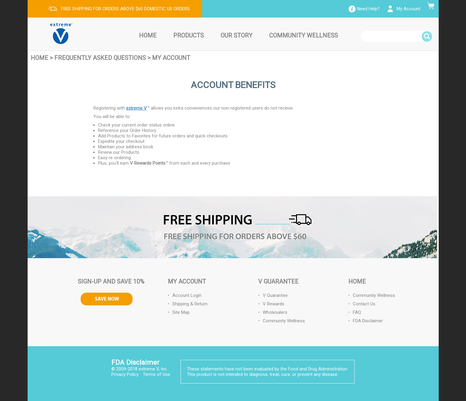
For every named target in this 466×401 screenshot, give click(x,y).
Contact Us (364, 304)
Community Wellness (303, 35)
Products (188, 35)
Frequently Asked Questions (100, 57)
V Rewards (273, 304)
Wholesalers (275, 312)
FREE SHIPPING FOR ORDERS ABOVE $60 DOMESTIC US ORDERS (125, 9)
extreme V (136, 108)
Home (148, 35)
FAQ (357, 312)
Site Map (181, 312)
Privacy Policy (125, 374)
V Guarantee (275, 295)
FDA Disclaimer (368, 321)
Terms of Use (156, 374)
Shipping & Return (190, 304)
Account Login (186, 295)
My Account (408, 9)
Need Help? (368, 9)
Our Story (236, 35)
